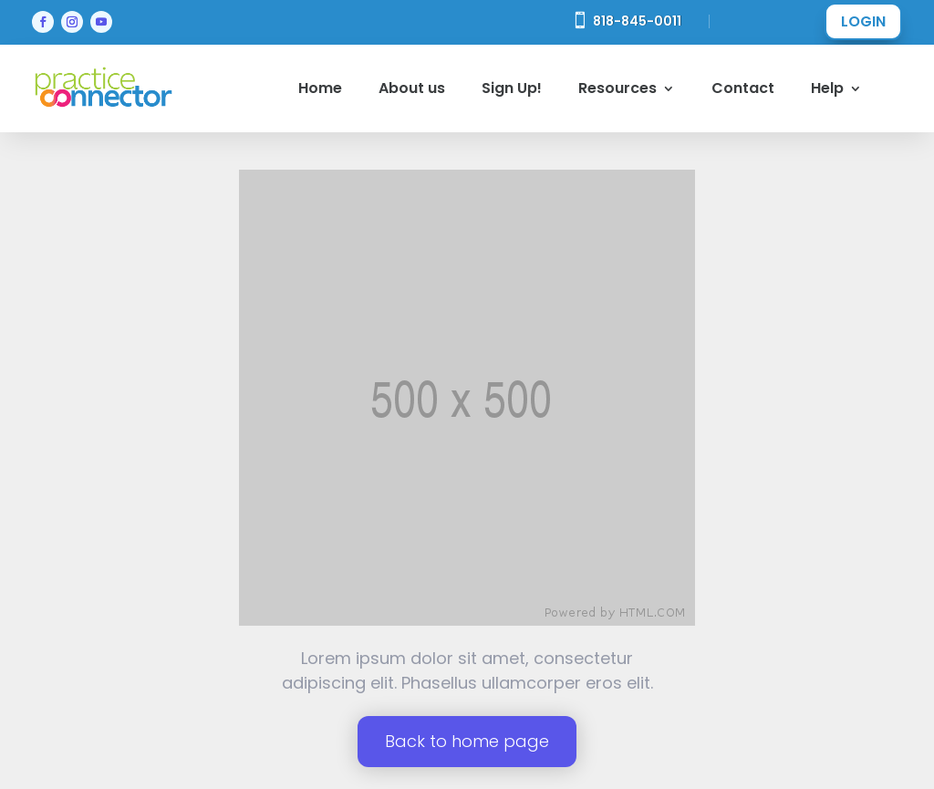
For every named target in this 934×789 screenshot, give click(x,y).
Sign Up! (512, 88)
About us (412, 88)
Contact (742, 88)
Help (827, 88)
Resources (617, 88)
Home (320, 88)
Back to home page (467, 741)
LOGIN (863, 21)
